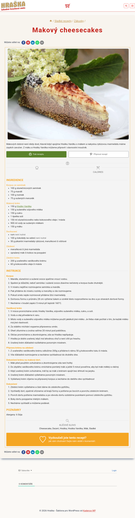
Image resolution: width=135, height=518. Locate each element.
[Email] (42, 43)
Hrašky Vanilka (24, 205)
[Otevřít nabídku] (132, 5)
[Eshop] (67, 6)
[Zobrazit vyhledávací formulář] (126, 5)
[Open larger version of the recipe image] (68, 94)
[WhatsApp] (37, 43)
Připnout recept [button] (98, 154)
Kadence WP (89, 510)
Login (114, 470)
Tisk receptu (36, 154)
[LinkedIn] (33, 43)
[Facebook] (23, 43)
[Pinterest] (28, 43)
